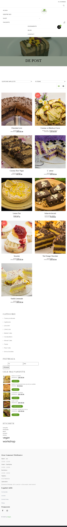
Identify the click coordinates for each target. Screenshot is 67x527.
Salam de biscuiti (50, 213)
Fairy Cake (15, 401)
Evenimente (32, 26)
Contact (31, 34)
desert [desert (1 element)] (4, 431)
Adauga (15, 381)
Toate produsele (9, 318)
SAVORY (7, 326)
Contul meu (5, 499)
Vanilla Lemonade (17, 299)
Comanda (4, 492)
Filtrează (6, 367)
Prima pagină (33, 65)
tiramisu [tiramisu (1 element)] (5, 435)
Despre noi (7, 14)
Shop (5, 18)
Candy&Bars (48, 216)
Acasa (5, 10)
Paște (55, 130)
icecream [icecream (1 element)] (5, 433)
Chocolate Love (16, 128)
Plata (3, 503)
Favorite (6, 22)
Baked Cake (16, 130)
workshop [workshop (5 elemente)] (9, 441)
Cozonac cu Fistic (17, 392)
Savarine (17, 256)
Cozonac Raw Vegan (17, 171)
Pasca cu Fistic (16, 375)
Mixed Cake (8, 340)
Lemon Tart (17, 213)
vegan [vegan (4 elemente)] (6, 437)
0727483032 (63, 1)
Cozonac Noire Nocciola (20, 409)
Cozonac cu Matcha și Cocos (50, 128)
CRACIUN (51, 130)
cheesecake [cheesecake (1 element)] (6, 429)
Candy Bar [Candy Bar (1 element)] (5, 427)
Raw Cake (7, 348)
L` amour (50, 171)
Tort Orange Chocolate (50, 256)
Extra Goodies (9, 351)
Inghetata (7, 322)
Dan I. (9, 517)
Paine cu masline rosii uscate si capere (24, 384)
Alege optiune (17, 406)
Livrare (3, 495)
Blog (29, 30)
